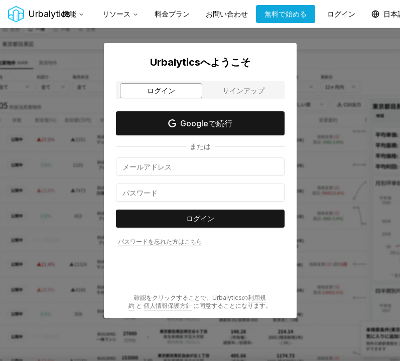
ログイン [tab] (161, 90)
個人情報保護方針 (168, 305)
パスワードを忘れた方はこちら (160, 241)
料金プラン (172, 14)
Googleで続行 (200, 123)
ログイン (341, 14)
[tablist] (200, 90)
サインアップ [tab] (243, 90)
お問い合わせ (227, 14)
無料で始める (285, 14)
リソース (120, 14)
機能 (73, 14)
